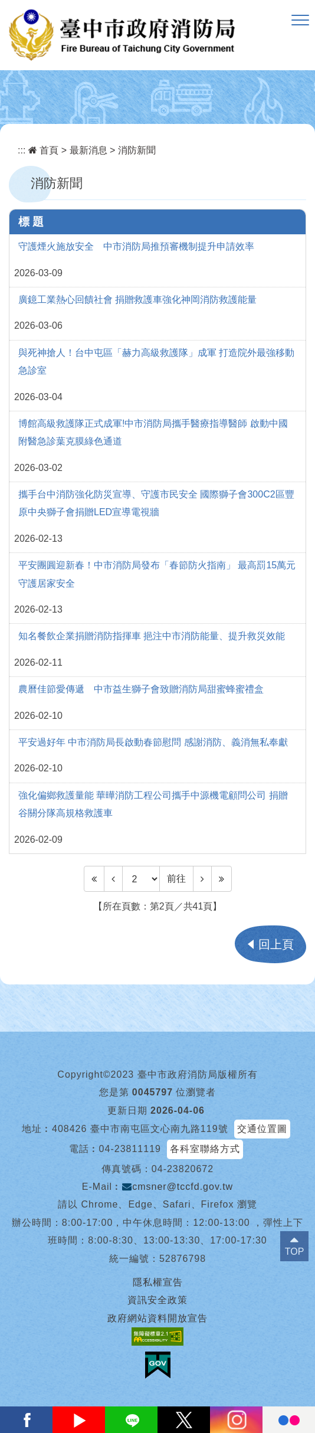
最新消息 (88, 150)
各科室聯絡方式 (205, 1149)
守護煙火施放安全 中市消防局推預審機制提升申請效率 (136, 246)
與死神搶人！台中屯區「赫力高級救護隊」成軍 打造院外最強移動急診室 (156, 361)
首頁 (43, 150)
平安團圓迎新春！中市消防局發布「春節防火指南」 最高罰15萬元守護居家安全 (157, 574)
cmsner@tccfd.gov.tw (177, 1187)
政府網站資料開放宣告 (157, 1318)
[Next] (202, 879)
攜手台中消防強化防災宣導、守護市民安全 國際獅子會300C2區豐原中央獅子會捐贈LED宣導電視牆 (156, 503)
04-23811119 (130, 1149)
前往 (176, 878)
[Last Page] (221, 879)
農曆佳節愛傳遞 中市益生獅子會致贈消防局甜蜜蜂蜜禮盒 (141, 689)
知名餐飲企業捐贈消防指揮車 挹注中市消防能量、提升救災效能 (151, 636)
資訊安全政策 (157, 1300)
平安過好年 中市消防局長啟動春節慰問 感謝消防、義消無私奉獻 (153, 742)
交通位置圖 (262, 1129)
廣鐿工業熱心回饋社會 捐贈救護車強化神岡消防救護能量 (137, 300)
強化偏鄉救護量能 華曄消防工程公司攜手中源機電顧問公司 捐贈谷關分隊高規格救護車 (153, 804)
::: (21, 150)
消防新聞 (137, 150)
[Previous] (113, 879)
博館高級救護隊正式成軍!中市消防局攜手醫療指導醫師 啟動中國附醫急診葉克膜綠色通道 (153, 432)
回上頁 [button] (276, 944)
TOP (294, 1251)
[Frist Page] (94, 879)
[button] (300, 21)
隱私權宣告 (158, 1282)
